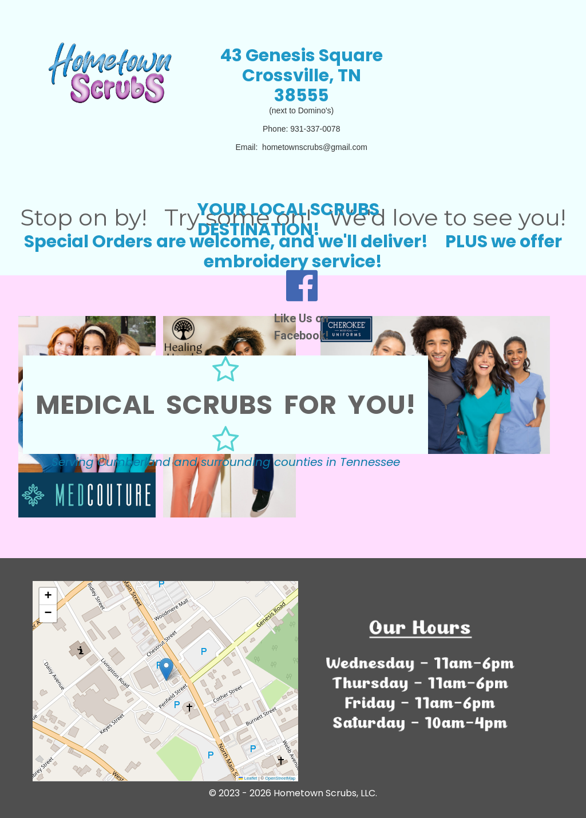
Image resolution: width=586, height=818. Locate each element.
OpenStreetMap (280, 778)
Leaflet (248, 778)
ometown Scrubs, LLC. (328, 793)
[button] (166, 669)
